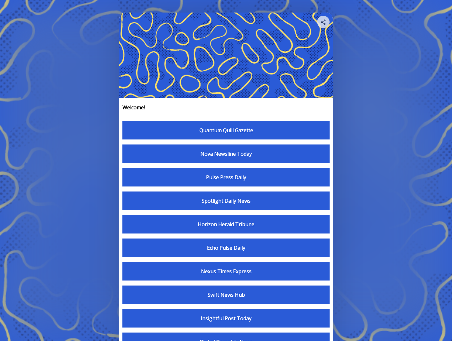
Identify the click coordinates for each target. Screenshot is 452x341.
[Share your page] (323, 22)
